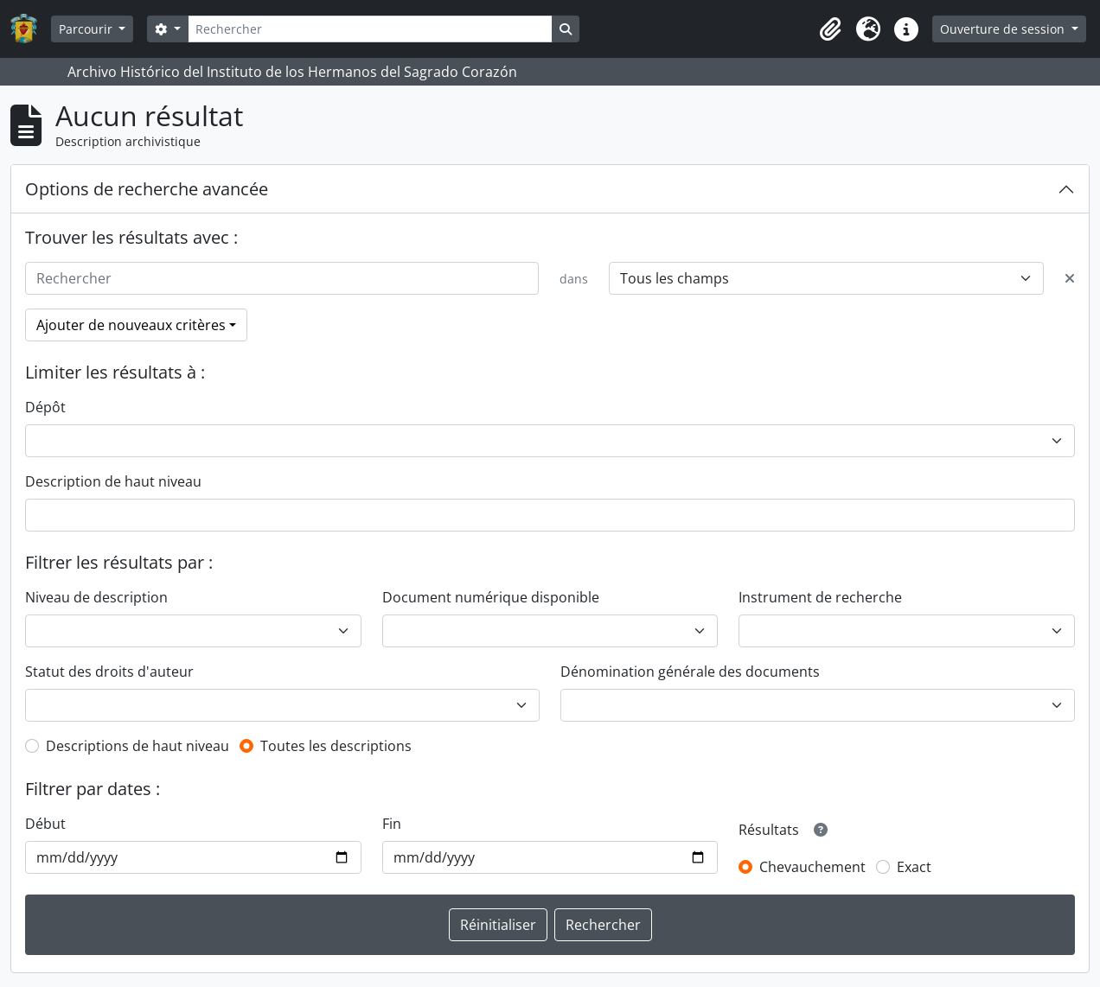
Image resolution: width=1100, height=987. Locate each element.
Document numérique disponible (490, 597)
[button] (830, 29)
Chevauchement (812, 866)
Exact (914, 866)
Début (45, 823)
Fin (391, 823)
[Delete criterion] (1070, 278)
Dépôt (45, 407)
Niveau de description (96, 597)
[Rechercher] (370, 29)
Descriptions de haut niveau (137, 745)
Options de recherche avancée (146, 189)
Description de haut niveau (113, 481)
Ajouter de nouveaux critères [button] (131, 324)
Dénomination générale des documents (690, 671)
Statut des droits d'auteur (109, 671)
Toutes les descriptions (336, 745)
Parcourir (87, 29)
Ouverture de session (1004, 29)
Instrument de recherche (820, 597)
